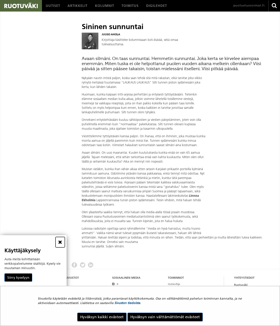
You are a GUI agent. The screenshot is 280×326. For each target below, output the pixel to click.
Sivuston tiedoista (127, 303)
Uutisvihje (174, 284)
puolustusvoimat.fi (249, 5)
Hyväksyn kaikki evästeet (102, 317)
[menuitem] (53, 6)
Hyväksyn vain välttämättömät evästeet (165, 317)
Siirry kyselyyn (18, 277)
